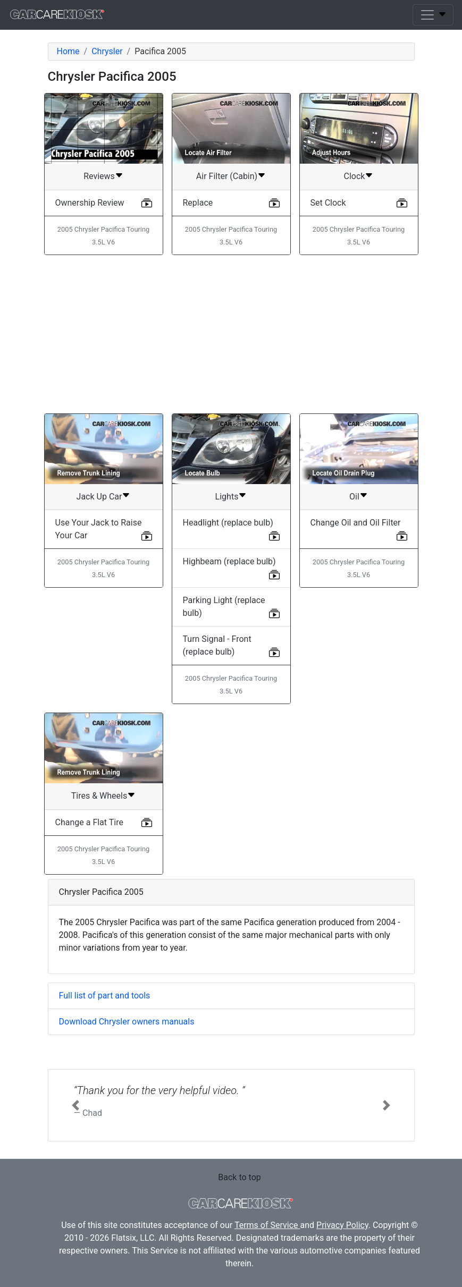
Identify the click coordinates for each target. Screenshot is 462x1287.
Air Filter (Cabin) (226, 176)
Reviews (99, 176)
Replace (198, 203)
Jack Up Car (99, 497)
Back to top (239, 1177)
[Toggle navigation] (433, 15)
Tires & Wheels (99, 796)
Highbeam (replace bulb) (229, 561)
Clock (354, 176)
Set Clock (328, 203)
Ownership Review (89, 203)
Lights (227, 497)
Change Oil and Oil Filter (355, 523)
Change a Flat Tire (89, 822)
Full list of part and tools (104, 995)
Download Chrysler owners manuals (127, 1022)
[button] (75, 1105)
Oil (354, 497)
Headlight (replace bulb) (228, 523)
